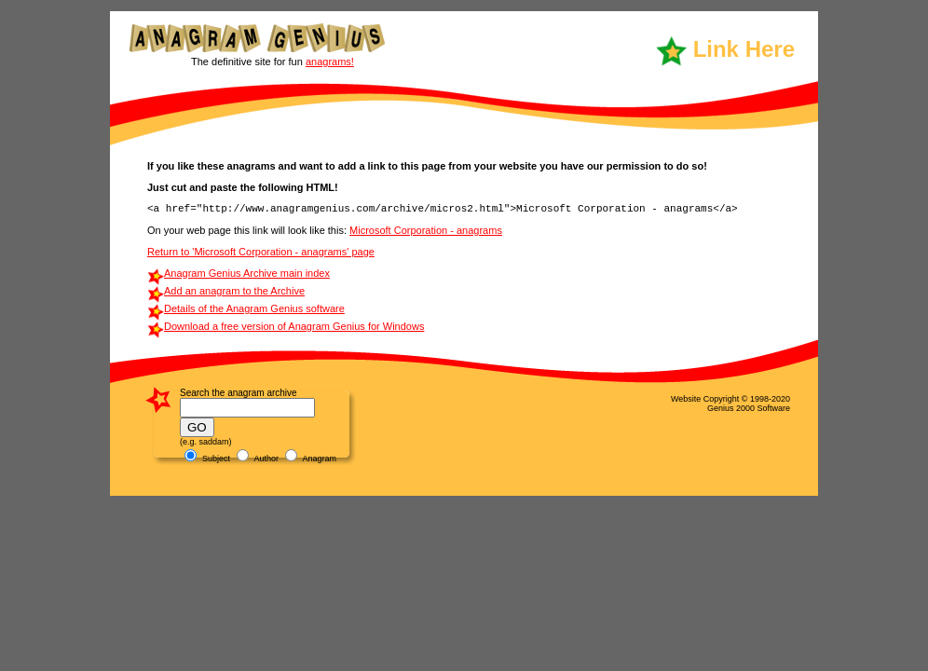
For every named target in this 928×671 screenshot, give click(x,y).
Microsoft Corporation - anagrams (425, 230)
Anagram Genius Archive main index (247, 273)
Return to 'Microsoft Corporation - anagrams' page (261, 251)
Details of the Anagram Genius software (254, 308)
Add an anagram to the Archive (234, 290)
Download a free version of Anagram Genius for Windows (294, 326)
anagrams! (330, 61)
